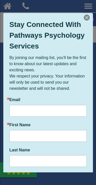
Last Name (19, 150)
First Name (20, 125)
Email (14, 100)
